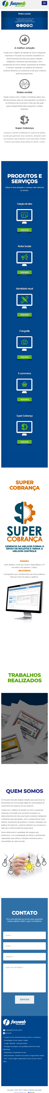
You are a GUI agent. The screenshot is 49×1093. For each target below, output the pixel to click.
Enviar (24, 999)
